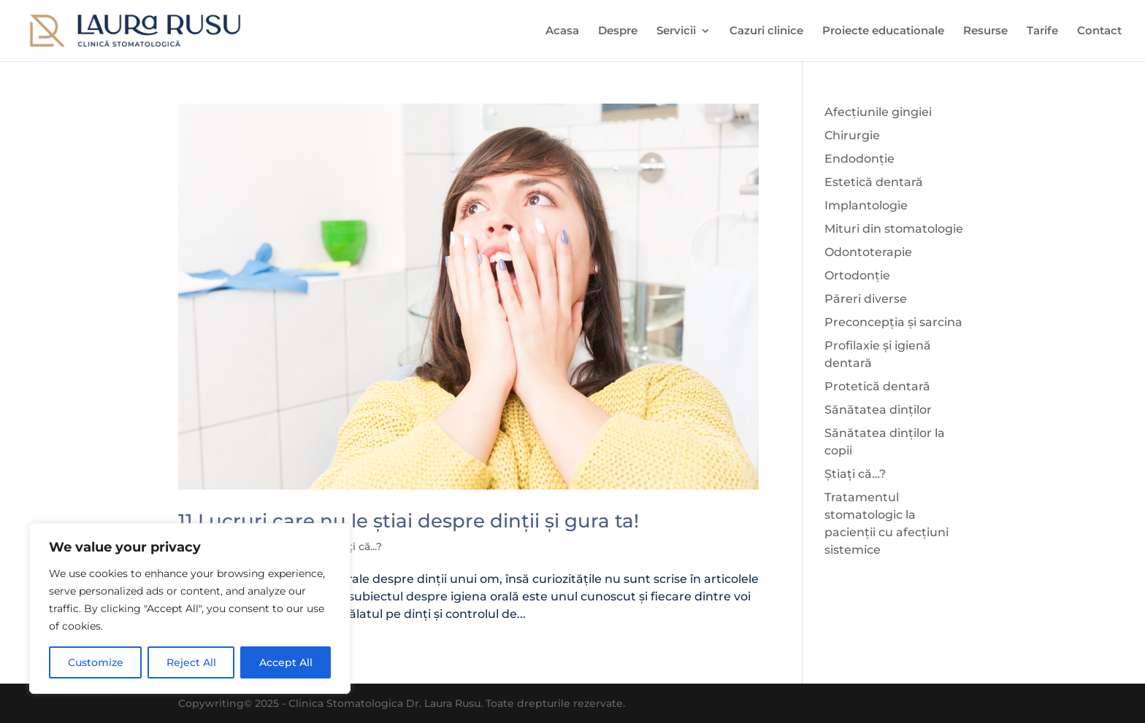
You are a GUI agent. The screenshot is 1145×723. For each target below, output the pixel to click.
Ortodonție (857, 275)
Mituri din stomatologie (893, 229)
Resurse (985, 31)
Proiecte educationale (883, 31)
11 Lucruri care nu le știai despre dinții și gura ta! (408, 521)
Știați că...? (355, 546)
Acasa (562, 31)
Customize (95, 662)
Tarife (1042, 31)
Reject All (191, 662)
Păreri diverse (865, 299)
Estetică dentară (873, 182)
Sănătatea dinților (878, 410)
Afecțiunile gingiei (878, 112)
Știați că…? (855, 474)
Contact (1099, 31)
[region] (190, 608)
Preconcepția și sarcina (893, 322)
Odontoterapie (868, 252)
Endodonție (859, 159)
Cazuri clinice (766, 31)
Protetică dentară (877, 386)
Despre (617, 31)
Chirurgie (852, 135)
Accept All (286, 662)
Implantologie (866, 205)
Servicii (676, 31)
